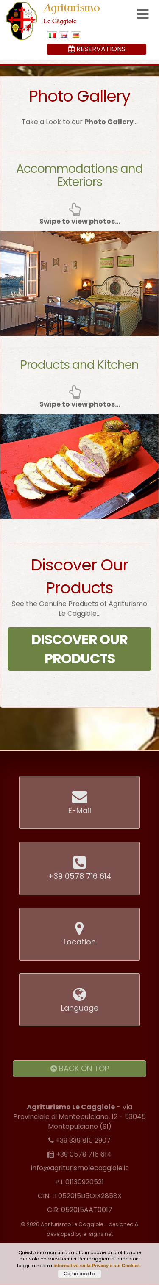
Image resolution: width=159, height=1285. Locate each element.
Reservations (97, 49)
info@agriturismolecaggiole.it (79, 1168)
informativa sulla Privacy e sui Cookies (96, 1267)
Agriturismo (72, 13)
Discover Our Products (79, 649)
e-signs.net (98, 1234)
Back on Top (79, 1068)
